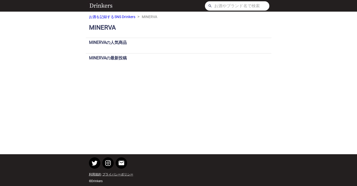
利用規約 (95, 174)
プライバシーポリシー (117, 174)
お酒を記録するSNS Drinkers (112, 17)
